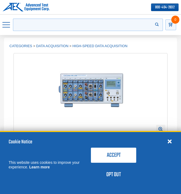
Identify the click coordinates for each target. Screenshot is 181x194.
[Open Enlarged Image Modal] (160, 129)
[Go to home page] (26, 7)
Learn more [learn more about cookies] (39, 167)
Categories (20, 46)
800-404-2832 (165, 7)
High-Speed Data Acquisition (99, 46)
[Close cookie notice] (169, 141)
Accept (114, 155)
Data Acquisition (52, 46)
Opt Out (113, 174)
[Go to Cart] (170, 24)
